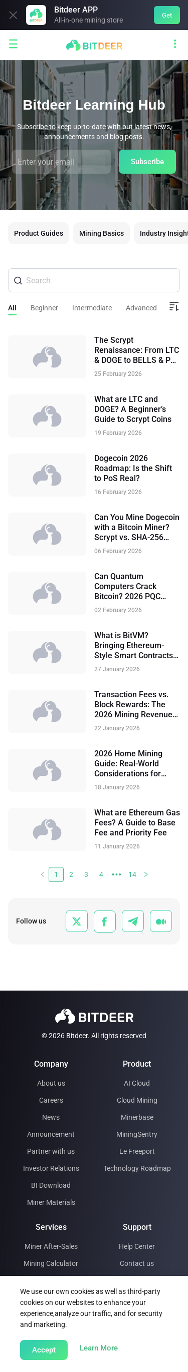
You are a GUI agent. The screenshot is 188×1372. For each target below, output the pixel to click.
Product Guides (38, 233)
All (12, 308)
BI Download (51, 1185)
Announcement (51, 1134)
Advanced (141, 308)
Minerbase (137, 1117)
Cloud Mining (137, 1100)
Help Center (137, 1246)
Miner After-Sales (51, 1246)
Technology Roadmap (137, 1168)
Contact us (137, 1263)
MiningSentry (136, 1134)
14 (132, 874)
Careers (51, 1100)
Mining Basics (101, 233)
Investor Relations (51, 1168)
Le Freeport (137, 1151)
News (51, 1117)
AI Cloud (137, 1083)
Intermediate (92, 308)
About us (51, 1083)
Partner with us (51, 1151)
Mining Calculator (51, 1263)
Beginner (44, 308)
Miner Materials (51, 1202)
